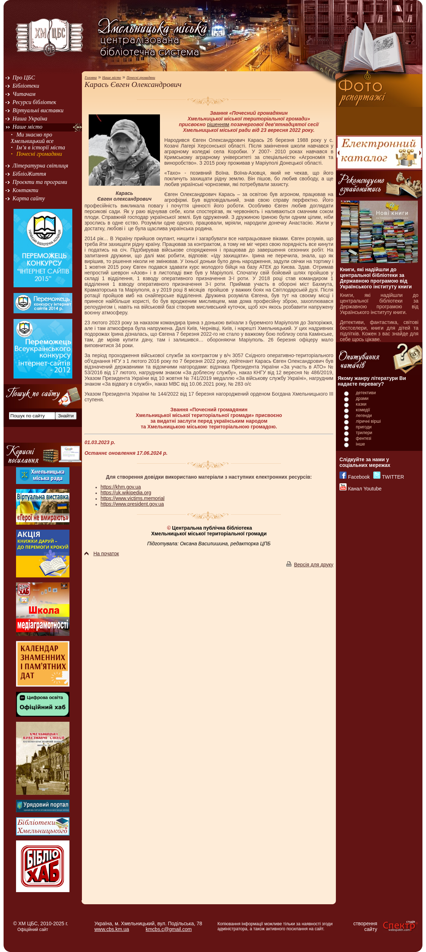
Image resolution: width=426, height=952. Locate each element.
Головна (91, 77)
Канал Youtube (364, 489)
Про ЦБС (23, 77)
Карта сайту (28, 198)
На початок (101, 553)
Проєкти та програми (39, 182)
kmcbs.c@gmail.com (169, 929)
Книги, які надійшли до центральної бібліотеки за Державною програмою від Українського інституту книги (376, 278)
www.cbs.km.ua (111, 929)
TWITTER (393, 477)
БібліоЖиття (29, 174)
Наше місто (27, 127)
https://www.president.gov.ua (132, 504)
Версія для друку (309, 564)
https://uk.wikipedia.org (125, 492)
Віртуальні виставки (37, 110)
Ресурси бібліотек (34, 102)
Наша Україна (29, 118)
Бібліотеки (25, 86)
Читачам (23, 94)
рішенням (218, 124)
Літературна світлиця (40, 166)
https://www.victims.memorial (132, 498)
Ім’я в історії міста (40, 147)
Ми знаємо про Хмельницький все (32, 138)
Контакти (25, 190)
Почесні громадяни (39, 154)
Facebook (359, 477)
